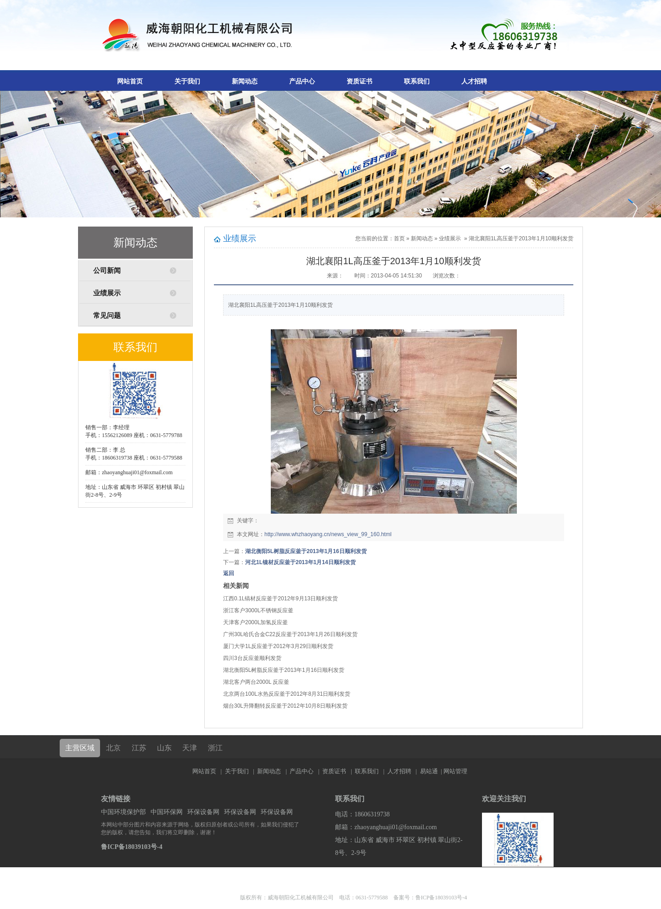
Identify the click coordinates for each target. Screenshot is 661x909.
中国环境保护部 (123, 812)
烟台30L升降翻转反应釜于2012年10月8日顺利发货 (285, 706)
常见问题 (107, 315)
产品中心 (302, 81)
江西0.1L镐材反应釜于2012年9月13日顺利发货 (280, 598)
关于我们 (187, 81)
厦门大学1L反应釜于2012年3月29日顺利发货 (278, 646)
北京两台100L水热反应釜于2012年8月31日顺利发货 (286, 694)
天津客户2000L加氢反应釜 (255, 622)
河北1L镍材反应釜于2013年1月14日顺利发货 (300, 562)
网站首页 (130, 81)
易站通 (431, 771)
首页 (399, 238)
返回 (228, 573)
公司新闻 (107, 270)
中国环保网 (167, 812)
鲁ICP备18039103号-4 (131, 846)
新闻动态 (245, 81)
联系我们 (417, 81)
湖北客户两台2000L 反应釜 (256, 682)
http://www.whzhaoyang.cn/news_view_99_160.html (328, 534)
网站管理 (455, 771)
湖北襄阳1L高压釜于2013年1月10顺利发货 (521, 238)
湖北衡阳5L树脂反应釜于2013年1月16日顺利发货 (306, 551)
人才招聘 (474, 81)
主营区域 (80, 748)
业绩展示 (107, 293)
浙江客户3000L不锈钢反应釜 (258, 610)
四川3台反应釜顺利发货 (252, 658)
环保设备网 (203, 812)
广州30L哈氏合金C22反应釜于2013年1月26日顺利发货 (290, 634)
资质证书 (359, 81)
